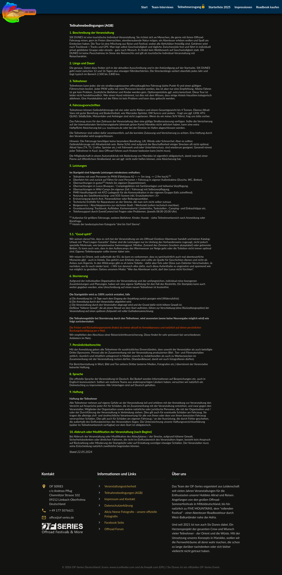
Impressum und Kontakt (119, 499)
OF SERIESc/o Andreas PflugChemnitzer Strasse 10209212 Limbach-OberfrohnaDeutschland (67, 495)
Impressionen (243, 7)
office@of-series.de (61, 517)
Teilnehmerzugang (190, 7)
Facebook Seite (114, 522)
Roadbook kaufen (267, 7)
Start (144, 7)
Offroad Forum (114, 529)
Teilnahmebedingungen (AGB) (123, 492)
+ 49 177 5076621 (61, 510)
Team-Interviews (162, 7)
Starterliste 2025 (219, 7)
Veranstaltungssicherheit (120, 486)
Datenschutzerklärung (118, 505)
